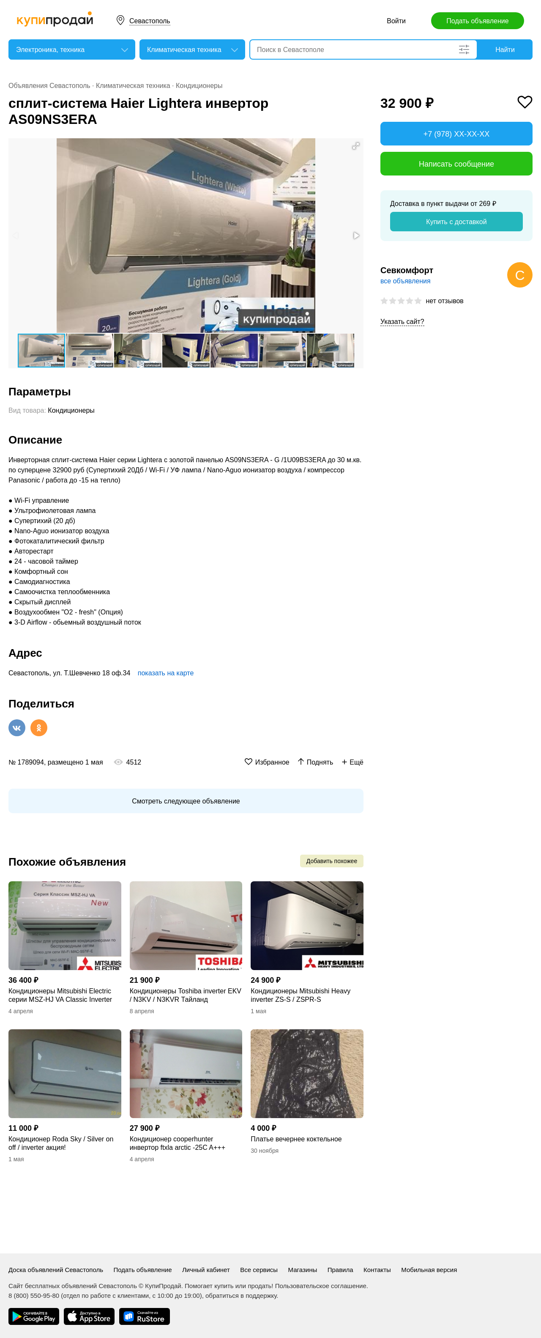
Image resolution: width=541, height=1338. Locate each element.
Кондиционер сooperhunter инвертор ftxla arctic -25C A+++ (177, 1143)
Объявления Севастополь (49, 85)
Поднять (320, 762)
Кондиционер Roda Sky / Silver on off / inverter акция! (60, 1143)
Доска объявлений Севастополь (55, 1269)
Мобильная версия (429, 1269)
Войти (396, 21)
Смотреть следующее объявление (186, 801)
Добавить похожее (331, 861)
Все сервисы (259, 1269)
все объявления (405, 281)
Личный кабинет (206, 1269)
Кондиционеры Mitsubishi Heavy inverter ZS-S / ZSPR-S (300, 995)
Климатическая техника (133, 85)
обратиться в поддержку (240, 1295)
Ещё (356, 762)
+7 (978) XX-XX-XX (457, 134)
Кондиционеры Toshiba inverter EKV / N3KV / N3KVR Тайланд (185, 995)
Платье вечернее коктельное (296, 1139)
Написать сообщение (456, 164)
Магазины (302, 1269)
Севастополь (149, 21)
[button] (356, 146)
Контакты (377, 1269)
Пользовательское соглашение (320, 1285)
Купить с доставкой (456, 221)
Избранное (272, 762)
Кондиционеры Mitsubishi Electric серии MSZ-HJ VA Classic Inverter (60, 995)
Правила (340, 1269)
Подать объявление (477, 21)
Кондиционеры (199, 85)
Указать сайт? (402, 321)
